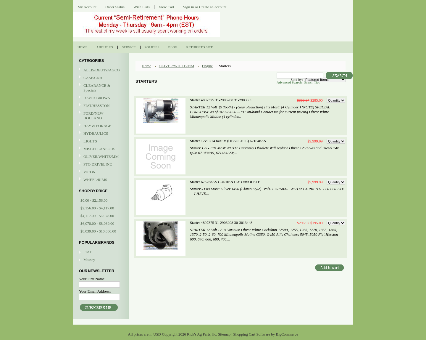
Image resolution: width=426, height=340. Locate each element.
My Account (87, 7)
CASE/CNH (100, 78)
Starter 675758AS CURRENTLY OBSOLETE (225, 182)
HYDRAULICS (100, 133)
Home (146, 66)
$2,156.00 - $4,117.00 (97, 208)
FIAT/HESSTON (100, 105)
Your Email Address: (95, 291)
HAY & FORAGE (100, 126)
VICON (100, 172)
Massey (89, 259)
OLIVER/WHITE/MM (100, 156)
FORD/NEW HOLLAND (100, 115)
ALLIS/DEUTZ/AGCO (100, 70)
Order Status (115, 7)
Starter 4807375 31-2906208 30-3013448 (221, 223)
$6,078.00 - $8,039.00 (97, 223)
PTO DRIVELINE (100, 164)
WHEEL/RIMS (95, 179)
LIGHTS (90, 141)
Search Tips (312, 82)
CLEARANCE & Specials (96, 87)
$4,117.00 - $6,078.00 (97, 216)
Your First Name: (92, 279)
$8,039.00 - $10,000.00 (98, 231)
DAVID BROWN (100, 98)
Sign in (188, 7)
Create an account (212, 7)
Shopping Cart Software (251, 334)
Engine (207, 66)
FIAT (87, 252)
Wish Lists (141, 7)
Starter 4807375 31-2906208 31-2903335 (221, 100)
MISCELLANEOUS (100, 149)
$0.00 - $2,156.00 (93, 200)
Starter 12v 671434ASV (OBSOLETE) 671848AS (228, 141)
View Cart (166, 7)
